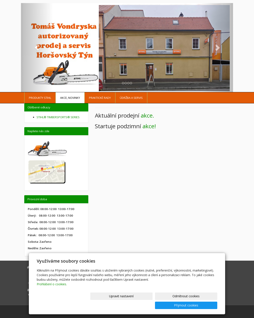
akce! (149, 126)
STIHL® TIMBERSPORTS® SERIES (58, 117)
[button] (37, 47)
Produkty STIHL (40, 98)
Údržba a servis (131, 98)
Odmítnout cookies (164, 305)
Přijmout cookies (200, 305)
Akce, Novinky (70, 98)
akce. (147, 115)
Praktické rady (100, 98)
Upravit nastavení (129, 305)
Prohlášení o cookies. (52, 293)
